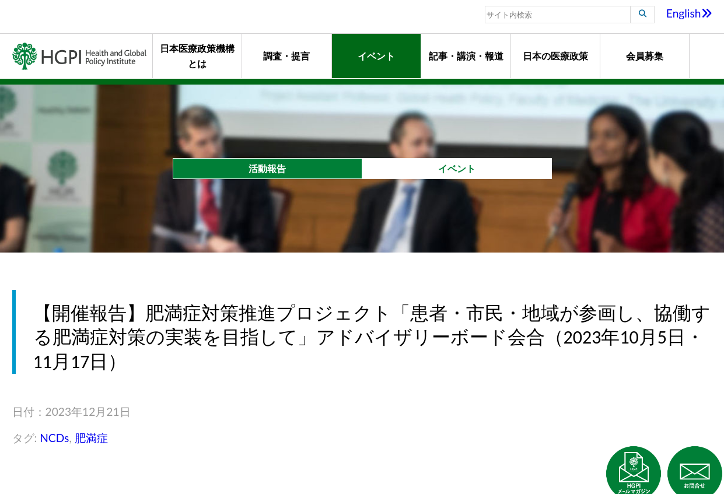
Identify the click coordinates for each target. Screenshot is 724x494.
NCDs (54, 437)
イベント (376, 55)
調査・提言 (286, 55)
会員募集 (644, 55)
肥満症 (91, 437)
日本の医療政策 (555, 55)
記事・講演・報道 (466, 55)
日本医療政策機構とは (197, 56)
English (689, 13)
